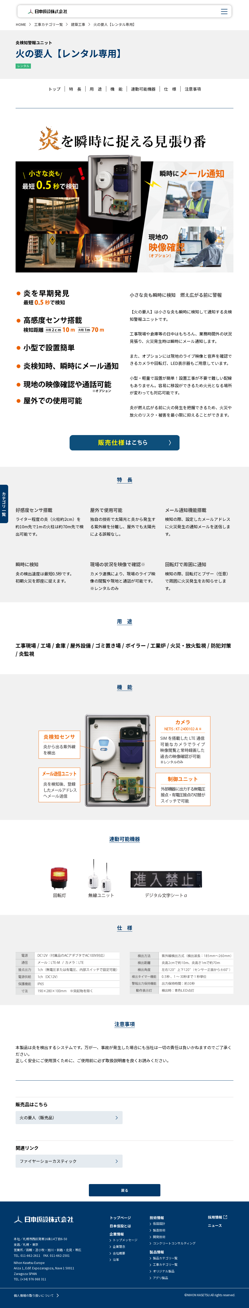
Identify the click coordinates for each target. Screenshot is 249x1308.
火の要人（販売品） (38, 1117)
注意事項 (193, 89)
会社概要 (119, 1253)
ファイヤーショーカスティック (48, 1161)
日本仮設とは (120, 1225)
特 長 (75, 89)
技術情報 (157, 1217)
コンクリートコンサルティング (174, 1243)
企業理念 (119, 1246)
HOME (21, 24)
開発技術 (159, 1237)
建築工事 (78, 24)
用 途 (96, 89)
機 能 (116, 89)
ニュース (215, 1225)
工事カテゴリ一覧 (48, 24)
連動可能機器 (143, 89)
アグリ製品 (160, 1278)
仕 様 (170, 89)
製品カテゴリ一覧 (165, 1258)
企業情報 (117, 1234)
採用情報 (215, 1217)
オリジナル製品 (163, 1271)
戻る (124, 1190)
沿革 (116, 1260)
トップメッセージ (125, 1240)
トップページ (120, 1217)
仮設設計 (159, 1223)
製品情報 (157, 1251)
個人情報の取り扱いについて (34, 1295)
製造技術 (159, 1230)
